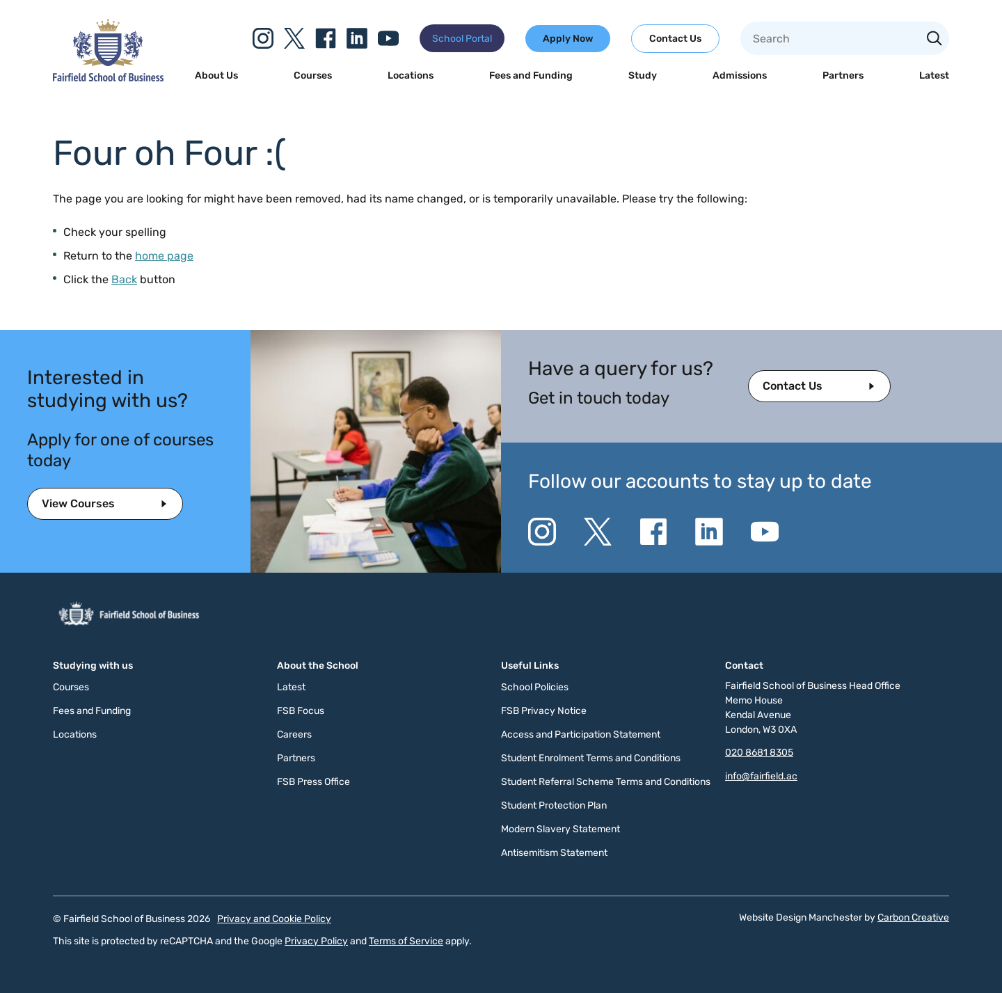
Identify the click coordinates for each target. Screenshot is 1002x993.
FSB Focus (300, 711)
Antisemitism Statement (554, 853)
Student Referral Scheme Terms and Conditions (605, 782)
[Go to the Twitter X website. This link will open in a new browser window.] (294, 38)
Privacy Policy (316, 941)
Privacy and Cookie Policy (274, 919)
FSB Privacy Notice (544, 711)
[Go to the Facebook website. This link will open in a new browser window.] (325, 38)
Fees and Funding (531, 75)
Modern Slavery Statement (560, 829)
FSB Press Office (313, 782)
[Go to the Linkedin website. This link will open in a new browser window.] (357, 38)
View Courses (78, 503)
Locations (411, 75)
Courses (313, 75)
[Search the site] (934, 40)
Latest (934, 75)
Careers (294, 734)
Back (124, 279)
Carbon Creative (913, 917)
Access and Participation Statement (580, 734)
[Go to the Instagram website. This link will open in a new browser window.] (263, 38)
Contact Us (675, 39)
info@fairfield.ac (761, 776)
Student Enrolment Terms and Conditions (591, 758)
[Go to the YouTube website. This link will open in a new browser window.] (388, 38)
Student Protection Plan (554, 805)
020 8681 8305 (759, 752)
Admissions (740, 75)
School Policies (534, 687)
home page (164, 255)
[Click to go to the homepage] (108, 77)
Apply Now (568, 39)
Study (642, 75)
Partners (843, 75)
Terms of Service (406, 941)
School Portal (462, 39)
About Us (216, 75)
